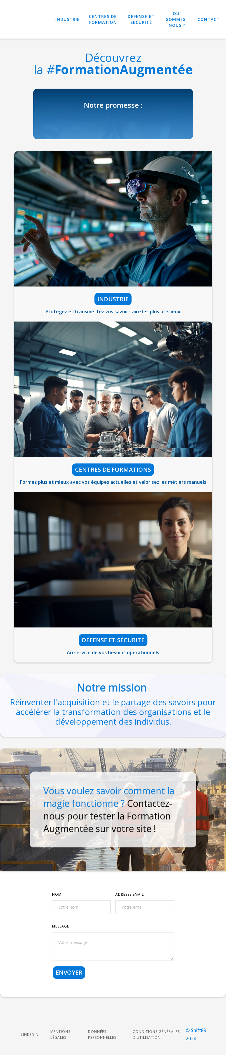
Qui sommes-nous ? (177, 19)
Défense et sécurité (113, 640)
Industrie (67, 19)
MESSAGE (60, 926)
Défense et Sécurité (141, 19)
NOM (57, 894)
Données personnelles (102, 1034)
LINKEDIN (30, 1034)
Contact (208, 19)
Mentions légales (60, 1034)
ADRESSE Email (129, 894)
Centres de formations (113, 469)
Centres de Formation (103, 19)
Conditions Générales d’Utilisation (156, 1034)
